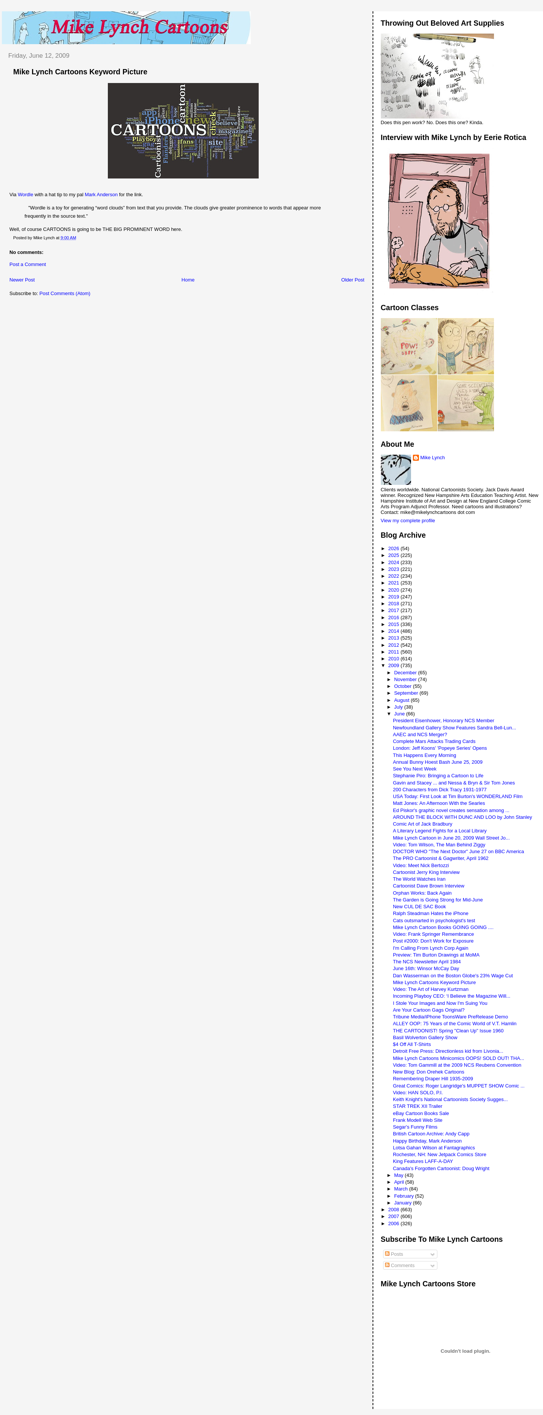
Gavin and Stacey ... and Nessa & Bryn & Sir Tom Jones (454, 783)
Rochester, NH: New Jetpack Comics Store (439, 1154)
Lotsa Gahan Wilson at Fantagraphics (434, 1147)
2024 (394, 562)
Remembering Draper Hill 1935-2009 (433, 1078)
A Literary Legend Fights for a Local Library (440, 831)
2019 (394, 597)
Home (188, 280)
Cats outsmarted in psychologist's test (434, 920)
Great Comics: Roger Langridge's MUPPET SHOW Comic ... (459, 1086)
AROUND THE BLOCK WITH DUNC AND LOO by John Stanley (462, 817)
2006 (394, 1223)
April (399, 1182)
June (400, 714)
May (399, 1175)
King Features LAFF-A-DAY (423, 1161)
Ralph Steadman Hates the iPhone (430, 913)
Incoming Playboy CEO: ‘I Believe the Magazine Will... (451, 996)
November (406, 679)
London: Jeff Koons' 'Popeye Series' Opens (440, 748)
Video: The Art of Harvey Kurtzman (430, 989)
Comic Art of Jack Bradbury (422, 824)
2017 (394, 610)
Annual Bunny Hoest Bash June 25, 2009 (438, 762)
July (399, 707)
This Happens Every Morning (424, 755)
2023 (394, 569)
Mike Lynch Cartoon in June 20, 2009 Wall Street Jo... (451, 838)
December (406, 672)
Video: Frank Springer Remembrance (433, 934)
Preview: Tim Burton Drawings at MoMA (436, 955)
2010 (394, 658)
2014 (394, 631)
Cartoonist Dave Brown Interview (428, 886)
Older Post (352, 280)
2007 (394, 1216)
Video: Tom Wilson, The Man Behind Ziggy (439, 844)
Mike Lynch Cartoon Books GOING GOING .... (443, 927)
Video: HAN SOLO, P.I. (418, 1092)
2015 (394, 624)
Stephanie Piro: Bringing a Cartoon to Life (438, 775)
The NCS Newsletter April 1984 (427, 961)
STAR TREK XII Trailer (417, 1106)
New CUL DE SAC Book (419, 906)
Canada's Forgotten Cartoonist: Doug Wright (441, 1168)
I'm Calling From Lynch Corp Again (430, 948)
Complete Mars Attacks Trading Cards (434, 741)
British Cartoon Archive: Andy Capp (431, 1134)
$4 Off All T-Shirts (412, 1044)
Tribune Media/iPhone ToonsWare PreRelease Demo (450, 1017)
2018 (394, 603)
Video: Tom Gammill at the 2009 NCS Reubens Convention (457, 1065)
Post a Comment (27, 264)
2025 (394, 555)
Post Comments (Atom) (65, 293)
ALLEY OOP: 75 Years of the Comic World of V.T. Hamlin (455, 1023)
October (403, 686)
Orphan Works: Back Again (422, 893)
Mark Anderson (101, 194)
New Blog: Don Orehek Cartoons (428, 1072)
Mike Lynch (432, 457)
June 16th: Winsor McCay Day (426, 968)
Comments (399, 1265)
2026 (394, 548)
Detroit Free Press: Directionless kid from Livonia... (448, 1051)
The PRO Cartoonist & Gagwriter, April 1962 (441, 858)
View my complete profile (408, 520)
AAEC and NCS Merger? (420, 734)
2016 (394, 617)
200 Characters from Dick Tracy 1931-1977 (440, 789)
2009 (394, 665)
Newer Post (22, 280)
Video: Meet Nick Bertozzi (421, 865)
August (402, 700)
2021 (394, 583)
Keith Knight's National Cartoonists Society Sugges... (450, 1099)
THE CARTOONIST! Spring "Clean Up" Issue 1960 (448, 1031)
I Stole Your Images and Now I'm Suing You (440, 1003)
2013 (394, 638)
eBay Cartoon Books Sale (421, 1113)
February (404, 1196)
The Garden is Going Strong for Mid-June (438, 900)
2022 (394, 576)
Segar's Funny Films (415, 1127)
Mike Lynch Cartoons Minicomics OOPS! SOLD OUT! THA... (458, 1058)
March (401, 1189)
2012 (394, 645)
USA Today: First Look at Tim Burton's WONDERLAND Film (458, 796)
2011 (394, 652)
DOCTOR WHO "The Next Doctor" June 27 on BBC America (458, 851)
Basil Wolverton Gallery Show (425, 1037)
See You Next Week (414, 769)
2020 (394, 590)
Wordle (25, 194)
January (403, 1203)
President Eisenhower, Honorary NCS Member (443, 720)
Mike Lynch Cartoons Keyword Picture (80, 72)
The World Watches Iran (419, 879)
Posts (394, 1254)
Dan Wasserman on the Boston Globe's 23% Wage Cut (453, 975)
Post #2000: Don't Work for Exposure (433, 941)
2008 (394, 1209)
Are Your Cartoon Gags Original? (429, 1010)
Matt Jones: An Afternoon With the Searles (439, 803)
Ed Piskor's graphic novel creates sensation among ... (451, 810)
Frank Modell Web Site (417, 1120)
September (406, 693)
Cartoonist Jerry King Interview (426, 872)
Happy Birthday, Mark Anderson (427, 1141)
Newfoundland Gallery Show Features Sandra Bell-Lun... (454, 728)
